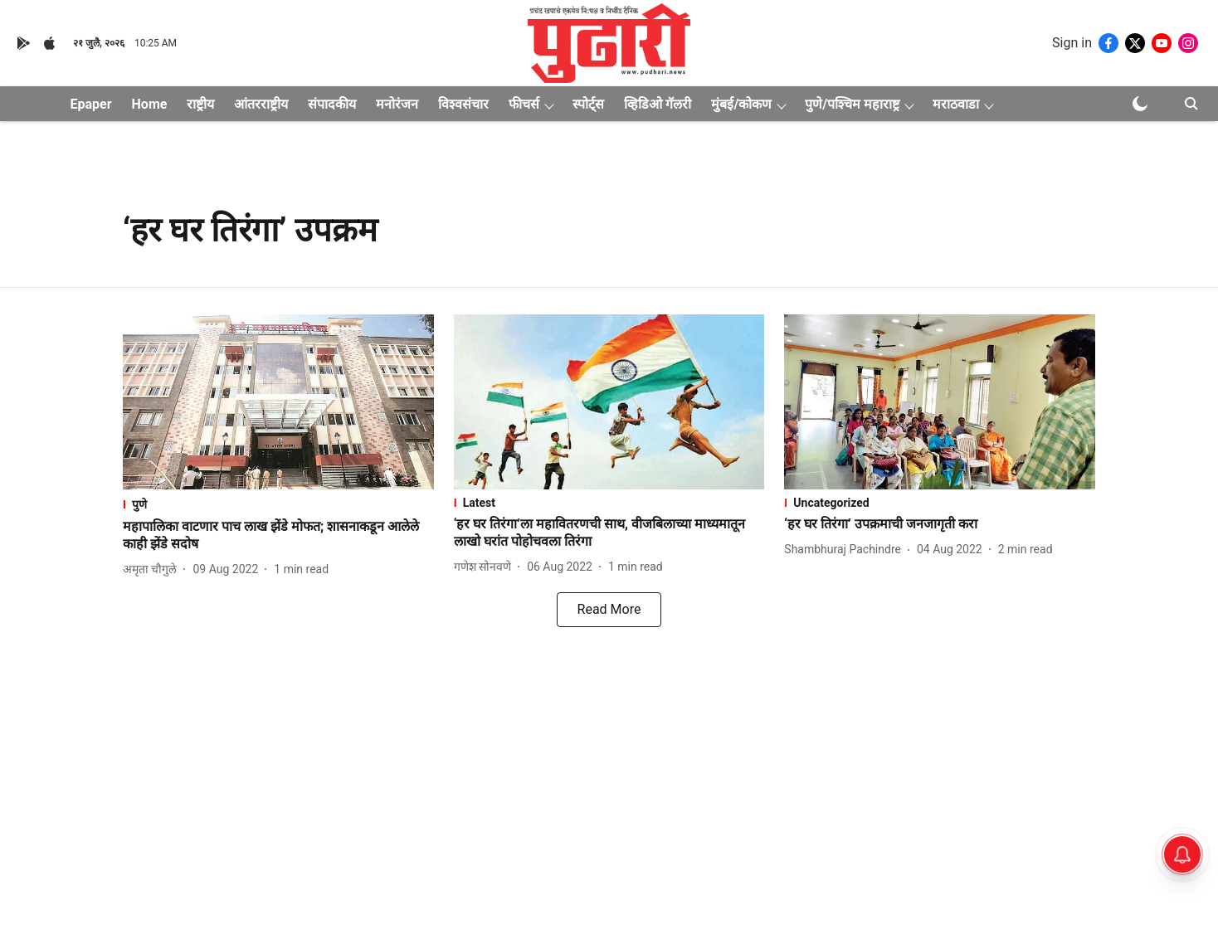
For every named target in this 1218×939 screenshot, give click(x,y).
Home (150, 104)
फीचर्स (524, 104)
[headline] (278, 535)
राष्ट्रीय (200, 104)
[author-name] (153, 569)
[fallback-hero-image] (278, 401)
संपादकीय (332, 104)
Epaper (91, 104)
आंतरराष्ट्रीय (261, 104)
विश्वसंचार (463, 104)
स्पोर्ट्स (588, 104)
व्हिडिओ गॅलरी (657, 104)
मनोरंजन (397, 104)
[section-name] (278, 504)
